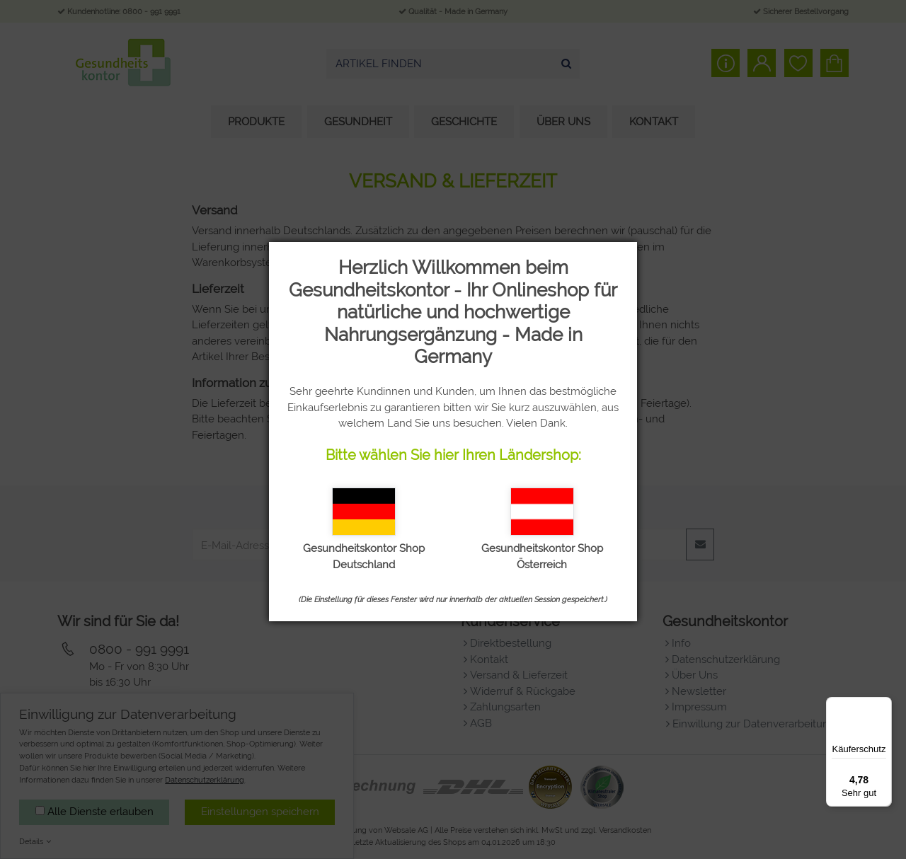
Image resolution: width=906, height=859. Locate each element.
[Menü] (883, 705)
